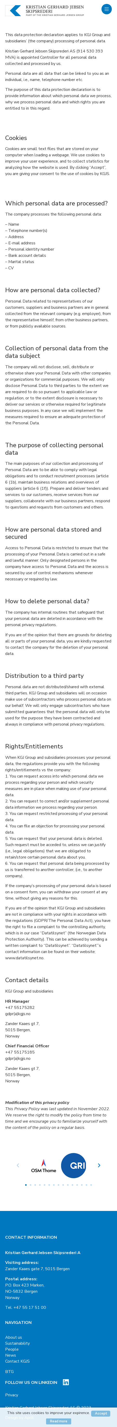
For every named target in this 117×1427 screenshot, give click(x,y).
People (12, 1349)
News (10, 1355)
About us (13, 1337)
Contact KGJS (17, 1361)
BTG (9, 1371)
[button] (26, 1185)
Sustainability (17, 1343)
